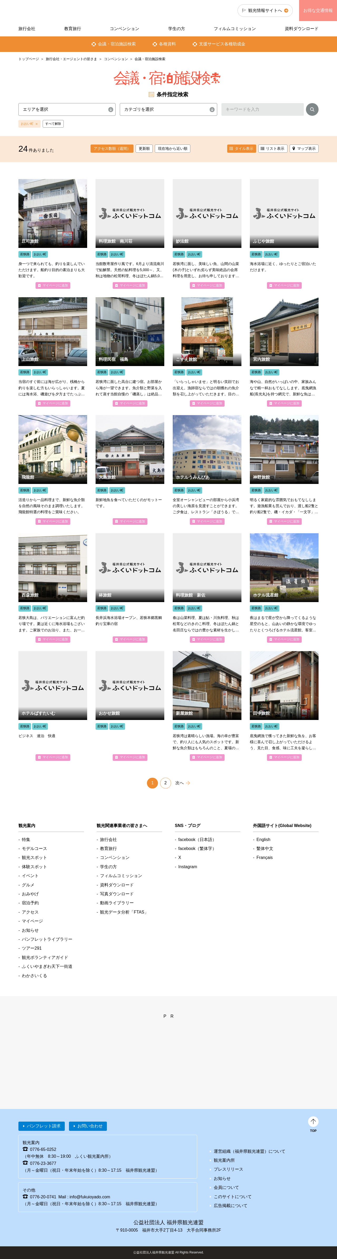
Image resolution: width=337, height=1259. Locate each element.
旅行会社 (26, 28)
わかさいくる (34, 975)
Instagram (187, 866)
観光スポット (34, 857)
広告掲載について (230, 1205)
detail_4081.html (52, 470)
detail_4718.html (207, 470)
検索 (312, 110)
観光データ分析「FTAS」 (124, 912)
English (263, 839)
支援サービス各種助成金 (222, 44)
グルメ (28, 885)
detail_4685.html (52, 706)
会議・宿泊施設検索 (117, 44)
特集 (26, 839)
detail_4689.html (207, 234)
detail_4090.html (284, 470)
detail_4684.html (284, 234)
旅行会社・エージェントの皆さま (71, 59)
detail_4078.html (207, 352)
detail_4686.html (284, 588)
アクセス (30, 912)
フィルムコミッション (235, 28)
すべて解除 (53, 124)
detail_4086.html (52, 234)
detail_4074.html (130, 470)
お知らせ (30, 930)
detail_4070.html (284, 352)
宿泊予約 (30, 903)
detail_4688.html (130, 234)
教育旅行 (72, 28)
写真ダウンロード (117, 894)
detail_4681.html (130, 588)
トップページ (28, 59)
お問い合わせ (90, 1126)
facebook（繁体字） (197, 848)
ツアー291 (32, 948)
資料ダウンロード (302, 28)
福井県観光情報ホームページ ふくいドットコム (53, 10)
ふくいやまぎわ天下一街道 (47, 966)
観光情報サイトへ (265, 10)
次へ (179, 783)
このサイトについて (233, 1196)
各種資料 (167, 44)
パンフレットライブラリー (47, 939)
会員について (226, 1187)
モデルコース (34, 848)
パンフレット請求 (44, 1126)
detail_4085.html (284, 706)
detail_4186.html (130, 352)
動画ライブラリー (117, 903)
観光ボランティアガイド (45, 957)
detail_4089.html (52, 352)
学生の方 (176, 28)
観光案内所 (224, 1160)
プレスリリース (228, 1169)
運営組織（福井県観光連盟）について (249, 1151)
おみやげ (30, 894)
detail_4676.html (207, 588)
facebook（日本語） (197, 839)
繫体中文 (264, 848)
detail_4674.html (130, 706)
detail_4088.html (207, 706)
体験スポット (34, 866)
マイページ (32, 921)
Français (264, 857)
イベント (30, 875)
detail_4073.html (52, 588)
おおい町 (27, 124)
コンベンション (116, 59)
